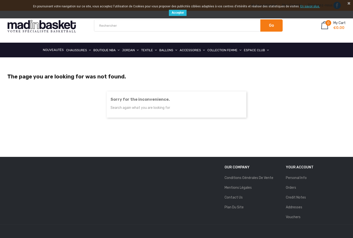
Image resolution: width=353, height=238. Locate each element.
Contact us (234, 197)
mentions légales (238, 188)
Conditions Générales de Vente (249, 178)
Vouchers (293, 217)
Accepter (178, 12)
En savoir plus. (310, 6)
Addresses (294, 207)
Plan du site (234, 207)
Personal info (296, 178)
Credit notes (296, 197)
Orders (291, 188)
